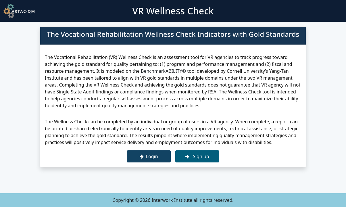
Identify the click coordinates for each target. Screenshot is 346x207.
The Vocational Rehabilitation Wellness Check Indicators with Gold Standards (173, 34)
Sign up (197, 156)
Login (149, 156)
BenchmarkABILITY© (163, 71)
